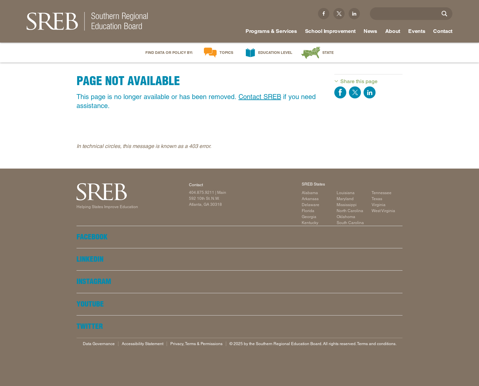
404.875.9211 (201, 192)
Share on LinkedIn (370, 92)
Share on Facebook (340, 92)
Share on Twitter (355, 92)
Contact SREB (260, 97)
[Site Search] (444, 13)
